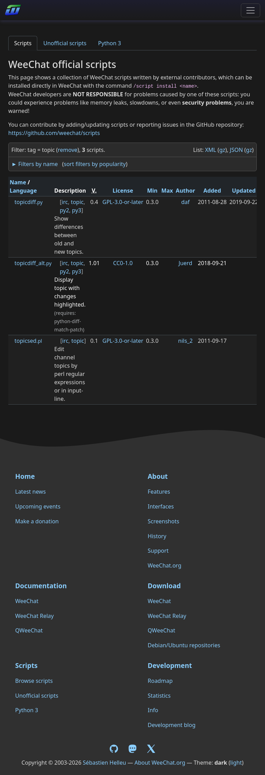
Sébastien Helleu (104, 762)
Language (23, 190)
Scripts (22, 43)
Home (25, 476)
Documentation (41, 585)
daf (185, 202)
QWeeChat (29, 630)
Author (185, 190)
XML (210, 150)
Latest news (30, 491)
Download (164, 585)
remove (68, 150)
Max (167, 190)
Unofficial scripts (64, 43)
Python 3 (109, 43)
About (158, 476)
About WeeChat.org (160, 762)
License (122, 190)
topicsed (28, 341)
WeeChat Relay (34, 616)
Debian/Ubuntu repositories (184, 645)
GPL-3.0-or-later (123, 202)
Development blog (171, 725)
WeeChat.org (164, 565)
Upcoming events (37, 506)
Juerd (185, 263)
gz (222, 150)
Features (159, 491)
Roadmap (160, 681)
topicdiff (28, 202)
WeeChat (26, 601)
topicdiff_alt (32, 263)
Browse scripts (34, 681)
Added (212, 190)
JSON (236, 150)
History (157, 536)
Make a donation (37, 521)
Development (170, 665)
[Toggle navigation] (250, 10)
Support (158, 550)
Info (153, 710)
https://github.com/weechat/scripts (54, 133)
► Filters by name (34, 164)
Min (152, 190)
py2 (64, 210)
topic (77, 202)
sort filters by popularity (95, 164)
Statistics (159, 695)
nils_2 (185, 341)
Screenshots (163, 521)
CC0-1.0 (123, 263)
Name (18, 182)
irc (65, 202)
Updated (244, 190)
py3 (76, 210)
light (236, 762)
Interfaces (161, 506)
